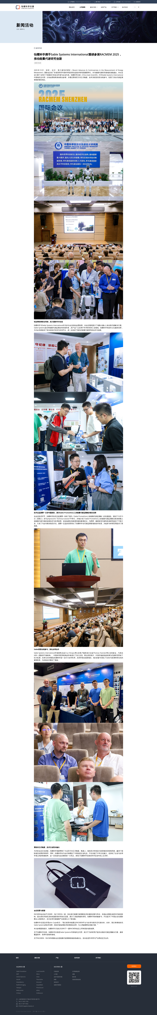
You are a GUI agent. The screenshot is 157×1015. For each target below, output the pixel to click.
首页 (17, 958)
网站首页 (72, 7)
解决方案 (93, 7)
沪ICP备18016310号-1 (39, 1011)
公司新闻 (82, 7)
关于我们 (114, 7)
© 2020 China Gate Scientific (23, 1011)
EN (135, 7)
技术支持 (125, 7)
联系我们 (134, 966)
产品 (57, 958)
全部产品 (103, 7)
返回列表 (38, 48)
